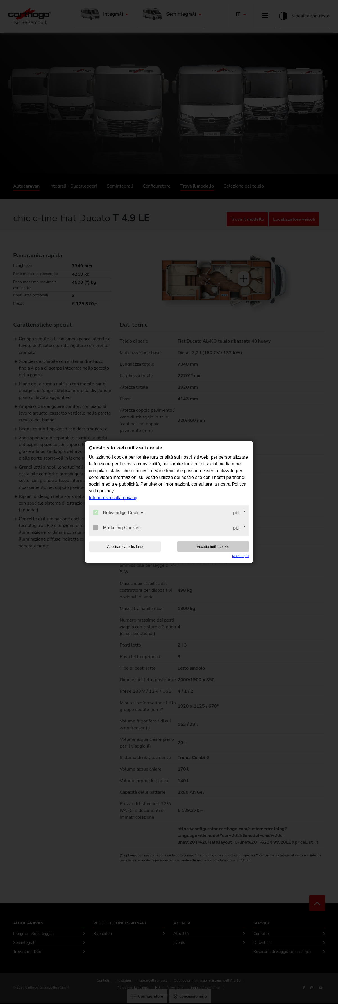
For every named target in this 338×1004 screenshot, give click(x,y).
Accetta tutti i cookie (213, 546)
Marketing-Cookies (116, 527)
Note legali (240, 556)
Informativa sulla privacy (113, 497)
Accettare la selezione (125, 546)
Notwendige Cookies (118, 512)
